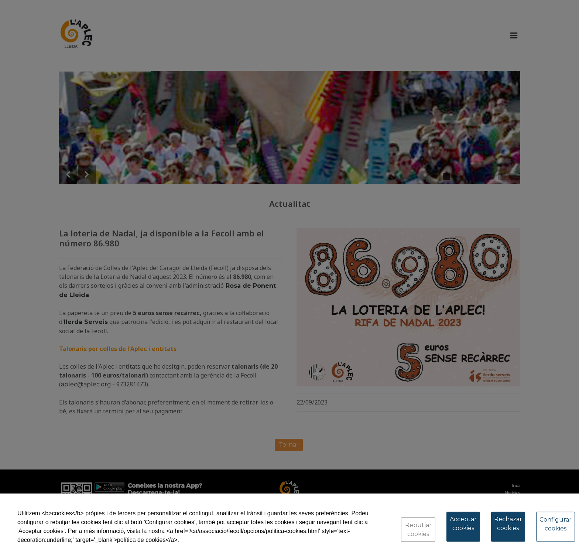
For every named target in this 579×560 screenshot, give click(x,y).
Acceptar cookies (463, 524)
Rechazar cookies (508, 524)
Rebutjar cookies (418, 529)
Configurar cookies (555, 524)
